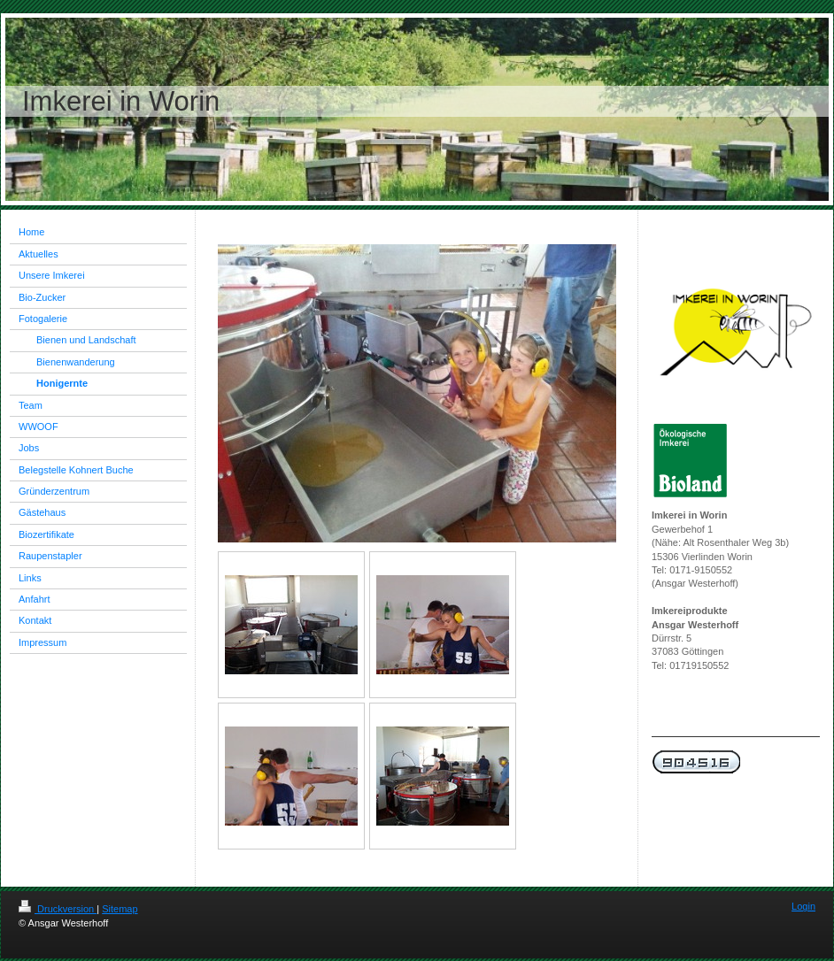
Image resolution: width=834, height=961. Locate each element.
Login (803, 906)
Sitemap (119, 908)
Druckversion (58, 908)
